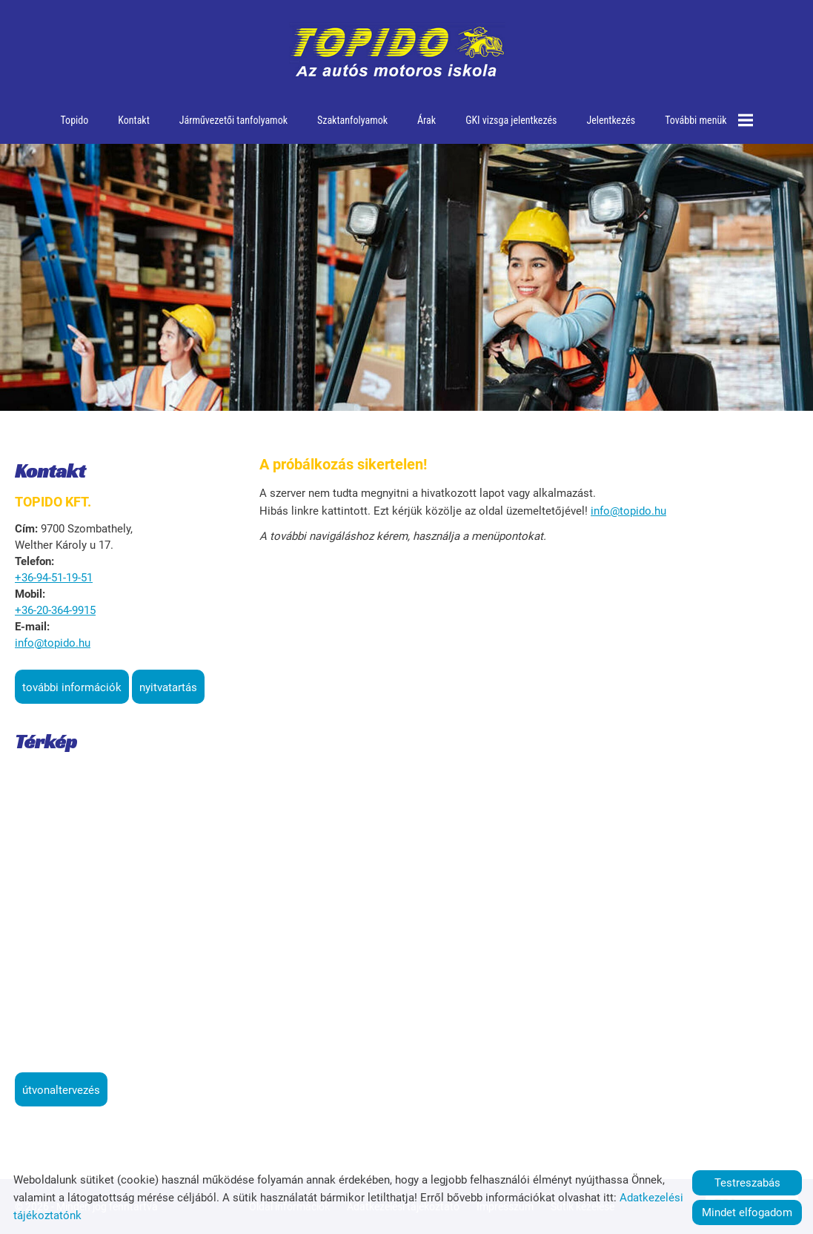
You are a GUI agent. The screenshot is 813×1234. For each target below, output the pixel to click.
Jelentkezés (610, 120)
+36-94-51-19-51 (54, 577)
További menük (708, 120)
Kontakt (134, 120)
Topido (75, 120)
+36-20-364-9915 (55, 610)
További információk (72, 687)
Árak (426, 120)
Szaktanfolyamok (352, 120)
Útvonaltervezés (61, 1090)
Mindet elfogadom (747, 1212)
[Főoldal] (397, 52)
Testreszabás (747, 1183)
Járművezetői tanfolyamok (233, 120)
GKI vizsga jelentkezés (511, 120)
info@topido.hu (52, 643)
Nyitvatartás (168, 687)
